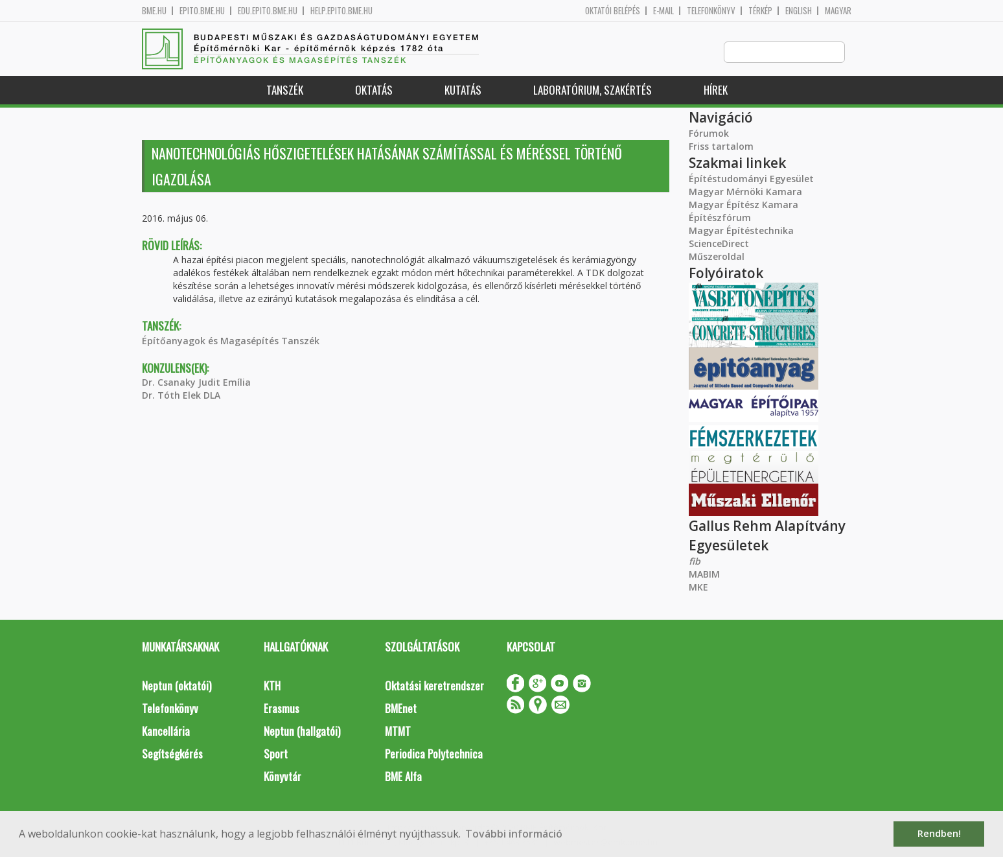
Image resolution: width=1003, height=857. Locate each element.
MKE (698, 587)
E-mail (663, 10)
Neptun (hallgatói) (302, 731)
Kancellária (166, 731)
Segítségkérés (172, 754)
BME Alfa (403, 777)
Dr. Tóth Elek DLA (181, 396)
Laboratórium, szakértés (592, 90)
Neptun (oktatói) (176, 686)
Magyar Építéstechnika (741, 231)
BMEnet (401, 709)
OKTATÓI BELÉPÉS (612, 10)
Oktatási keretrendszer (434, 686)
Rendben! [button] (939, 833)
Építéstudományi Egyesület (751, 179)
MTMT (398, 731)
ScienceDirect (719, 244)
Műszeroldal (716, 257)
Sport (276, 754)
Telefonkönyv (711, 10)
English (798, 10)
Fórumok (709, 134)
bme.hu (154, 10)
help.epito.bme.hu (341, 10)
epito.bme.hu (202, 10)
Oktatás (374, 90)
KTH (272, 686)
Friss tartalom (721, 147)
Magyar (838, 10)
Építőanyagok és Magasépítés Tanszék (230, 341)
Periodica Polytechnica (434, 754)
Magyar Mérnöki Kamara (745, 192)
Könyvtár (282, 777)
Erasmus (281, 709)
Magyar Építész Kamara (743, 205)
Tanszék (284, 90)
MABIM (704, 575)
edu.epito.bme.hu (267, 10)
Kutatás (462, 90)
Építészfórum (720, 218)
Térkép (760, 10)
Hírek (716, 90)
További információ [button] (513, 834)
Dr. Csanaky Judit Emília (196, 383)
